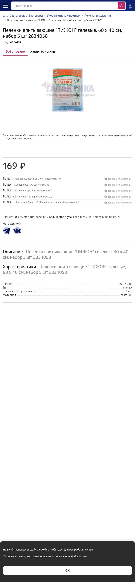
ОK (67, 570)
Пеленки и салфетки (97, 16)
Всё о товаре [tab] (15, 51)
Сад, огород (17, 16)
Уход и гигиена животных (63, 16)
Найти (121, 5)
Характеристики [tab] (42, 51)
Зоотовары (36, 16)
